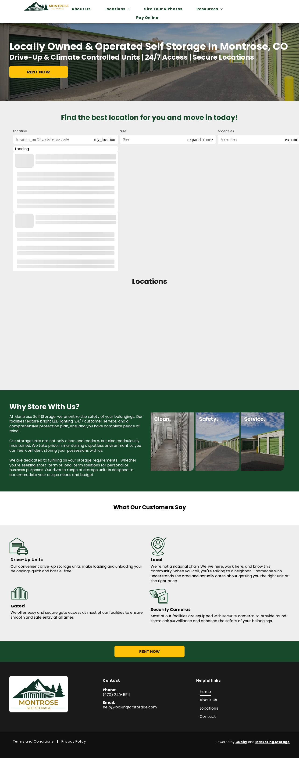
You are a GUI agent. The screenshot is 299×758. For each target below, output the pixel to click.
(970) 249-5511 (116, 694)
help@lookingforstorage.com (130, 707)
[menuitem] (83, 9)
